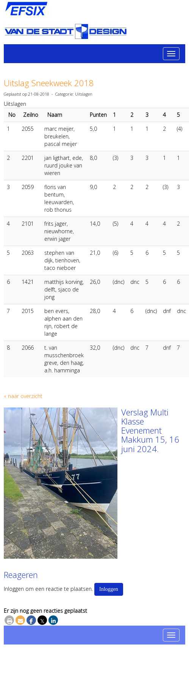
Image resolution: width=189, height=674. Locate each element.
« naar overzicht (23, 396)
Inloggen (108, 589)
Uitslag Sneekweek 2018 (49, 82)
